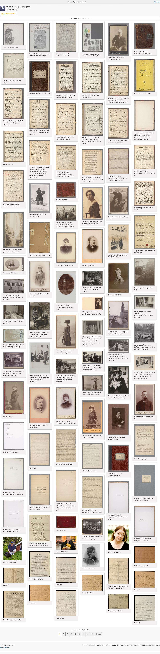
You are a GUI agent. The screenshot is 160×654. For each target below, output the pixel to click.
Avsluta (156, 2)
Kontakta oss (5, 648)
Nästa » (98, 634)
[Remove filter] (15, 13)
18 (91, 634)
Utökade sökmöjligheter (80, 18)
